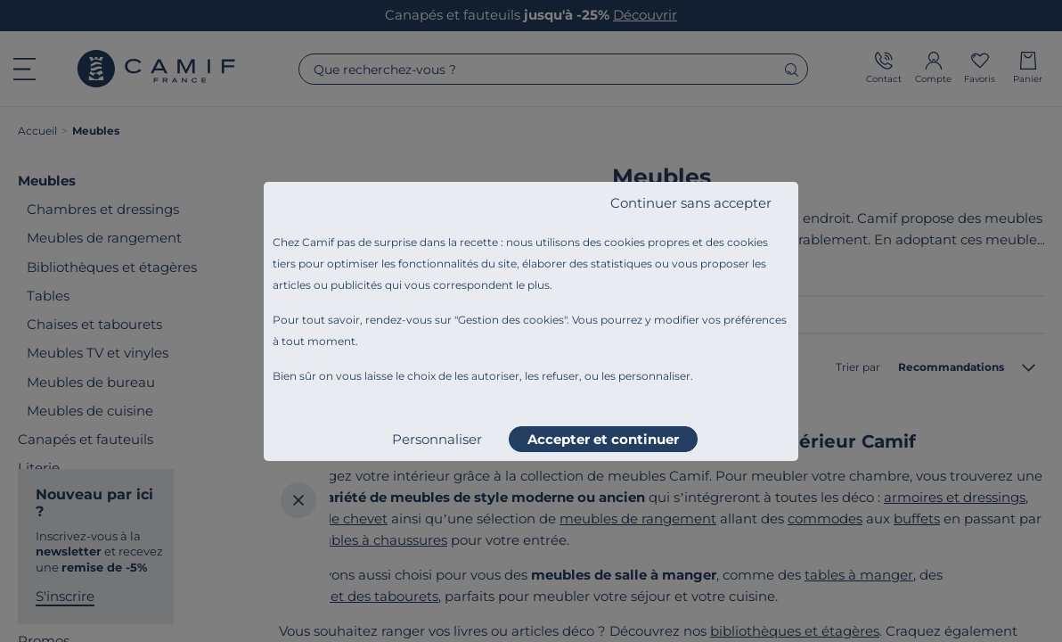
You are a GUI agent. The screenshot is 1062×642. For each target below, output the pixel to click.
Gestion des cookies (511, 319)
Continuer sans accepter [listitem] (691, 202)
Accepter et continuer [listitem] (603, 439)
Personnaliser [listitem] (437, 439)
